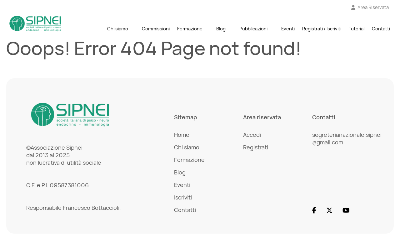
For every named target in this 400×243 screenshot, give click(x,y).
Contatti (381, 29)
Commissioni (156, 29)
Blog (221, 29)
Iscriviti (183, 197)
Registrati (255, 147)
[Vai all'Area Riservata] (370, 7)
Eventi (288, 29)
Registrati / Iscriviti (321, 29)
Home (181, 134)
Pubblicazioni (253, 29)
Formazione (189, 29)
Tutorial (356, 29)
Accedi (252, 134)
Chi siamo (117, 29)
